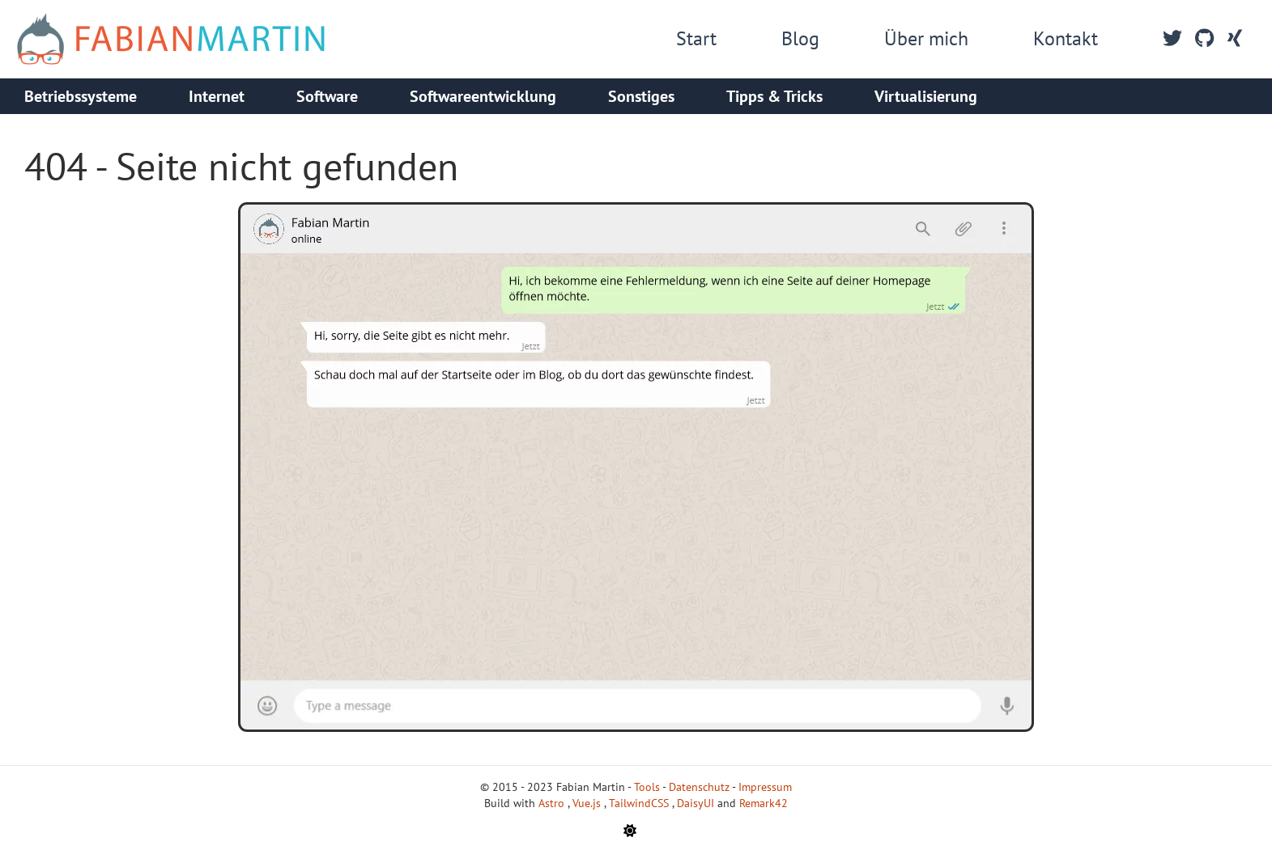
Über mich (926, 38)
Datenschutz (699, 787)
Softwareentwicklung (483, 96)
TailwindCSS (640, 803)
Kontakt (1065, 38)
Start (696, 38)
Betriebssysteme (80, 96)
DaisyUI (697, 803)
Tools (647, 787)
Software (327, 96)
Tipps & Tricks (774, 96)
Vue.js (588, 803)
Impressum (765, 787)
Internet (217, 96)
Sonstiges (641, 96)
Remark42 (763, 803)
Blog (800, 38)
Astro (553, 803)
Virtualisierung (925, 96)
